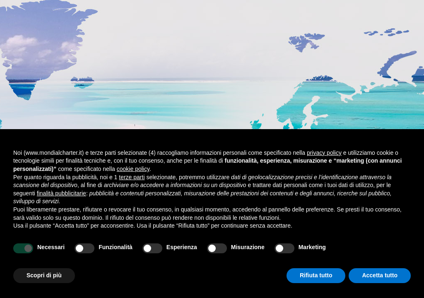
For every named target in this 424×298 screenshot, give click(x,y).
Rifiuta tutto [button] (316, 275)
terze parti (132, 177)
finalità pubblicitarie (61, 193)
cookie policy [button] (133, 169)
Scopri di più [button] (44, 275)
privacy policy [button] (324, 152)
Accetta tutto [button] (380, 275)
